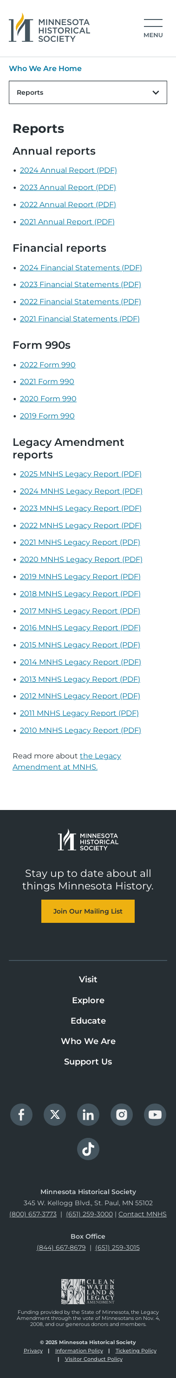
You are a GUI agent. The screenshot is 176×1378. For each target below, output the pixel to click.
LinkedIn (88, 1115)
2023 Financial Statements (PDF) (80, 284)
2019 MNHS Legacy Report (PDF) (80, 576)
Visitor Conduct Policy (94, 1359)
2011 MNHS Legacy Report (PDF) (79, 713)
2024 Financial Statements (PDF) (81, 267)
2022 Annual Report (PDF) (68, 204)
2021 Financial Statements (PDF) (80, 318)
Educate (88, 1021)
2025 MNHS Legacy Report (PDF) (81, 474)
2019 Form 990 (47, 415)
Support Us (88, 1062)
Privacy (33, 1350)
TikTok (88, 1149)
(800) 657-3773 (33, 1214)
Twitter (55, 1115)
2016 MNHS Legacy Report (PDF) (80, 627)
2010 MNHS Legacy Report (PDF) (80, 730)
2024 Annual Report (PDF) (68, 170)
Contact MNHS (142, 1214)
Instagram (122, 1115)
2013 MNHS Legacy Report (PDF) (80, 679)
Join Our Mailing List (88, 911)
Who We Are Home (45, 68)
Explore (88, 1000)
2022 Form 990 (48, 364)
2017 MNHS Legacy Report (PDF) (80, 611)
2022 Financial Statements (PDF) (80, 301)
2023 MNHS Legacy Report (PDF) (81, 508)
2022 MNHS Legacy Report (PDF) (81, 525)
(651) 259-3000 (89, 1214)
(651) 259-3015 (117, 1247)
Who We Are (88, 1041)
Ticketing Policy (136, 1350)
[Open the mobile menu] (150, 29)
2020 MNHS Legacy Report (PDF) (81, 559)
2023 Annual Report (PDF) (68, 187)
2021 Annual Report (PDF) (67, 221)
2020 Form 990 (48, 398)
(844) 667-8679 (61, 1247)
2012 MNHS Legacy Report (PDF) (80, 696)
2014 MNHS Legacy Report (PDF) (80, 662)
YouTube (155, 1115)
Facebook (21, 1115)
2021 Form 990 (47, 381)
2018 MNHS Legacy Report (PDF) (80, 593)
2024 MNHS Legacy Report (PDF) (81, 491)
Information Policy (79, 1350)
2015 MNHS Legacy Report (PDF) (80, 644)
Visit (88, 979)
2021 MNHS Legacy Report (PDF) (80, 542)
